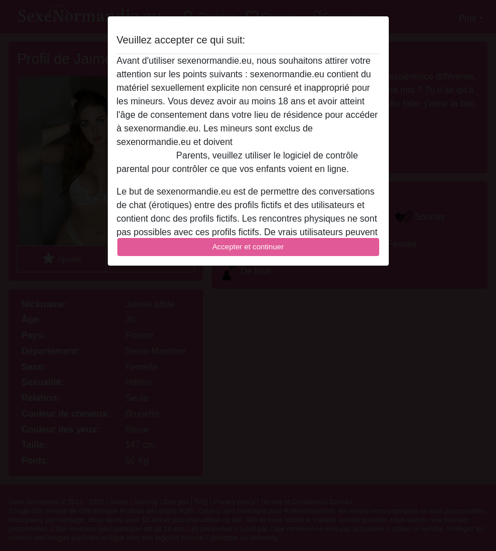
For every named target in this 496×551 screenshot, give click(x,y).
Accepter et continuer (248, 247)
